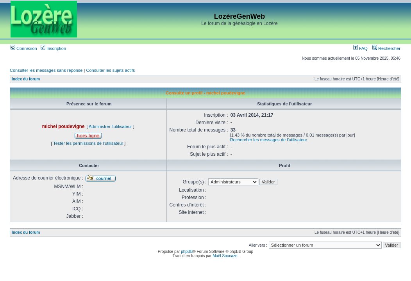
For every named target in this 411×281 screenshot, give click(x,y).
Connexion (24, 48)
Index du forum (26, 79)
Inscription (53, 48)
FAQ (360, 48)
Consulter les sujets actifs (110, 70)
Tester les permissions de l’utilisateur (88, 143)
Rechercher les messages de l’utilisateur (268, 139)
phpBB (187, 251)
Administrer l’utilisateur (110, 126)
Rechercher (386, 48)
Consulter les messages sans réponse (46, 70)
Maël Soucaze (225, 256)
